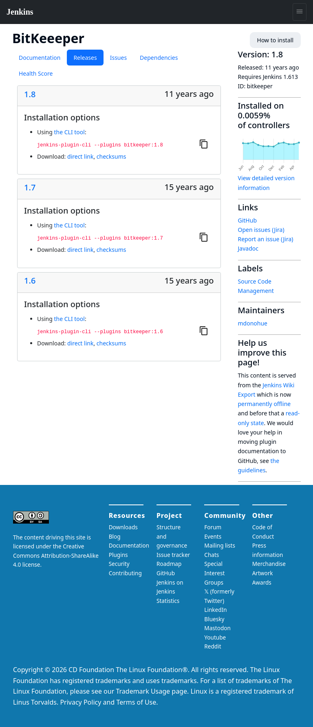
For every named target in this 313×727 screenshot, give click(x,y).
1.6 (29, 281)
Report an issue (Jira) (265, 239)
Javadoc (248, 248)
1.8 (29, 94)
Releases (85, 57)
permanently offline (264, 404)
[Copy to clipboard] (204, 143)
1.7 (29, 187)
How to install (275, 40)
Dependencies (159, 57)
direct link (80, 156)
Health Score (36, 73)
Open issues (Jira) (261, 230)
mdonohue (253, 323)
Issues (118, 57)
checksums (111, 156)
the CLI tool (69, 132)
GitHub (247, 220)
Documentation (39, 57)
